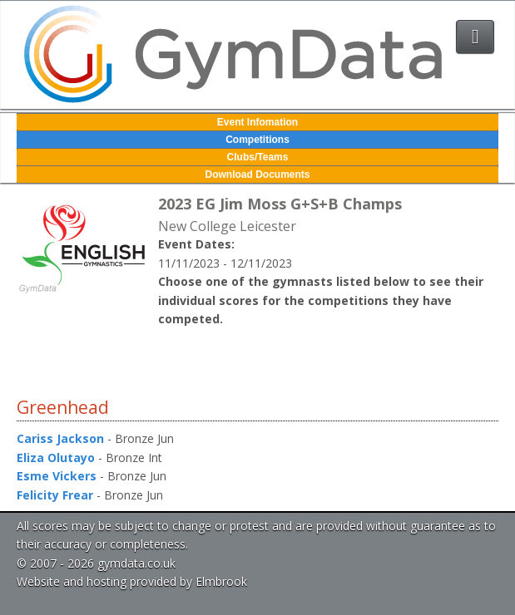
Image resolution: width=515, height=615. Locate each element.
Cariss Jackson (60, 438)
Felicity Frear (55, 495)
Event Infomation (257, 122)
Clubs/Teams (258, 157)
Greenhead (63, 407)
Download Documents (257, 174)
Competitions (257, 139)
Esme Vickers (57, 476)
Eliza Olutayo (56, 457)
